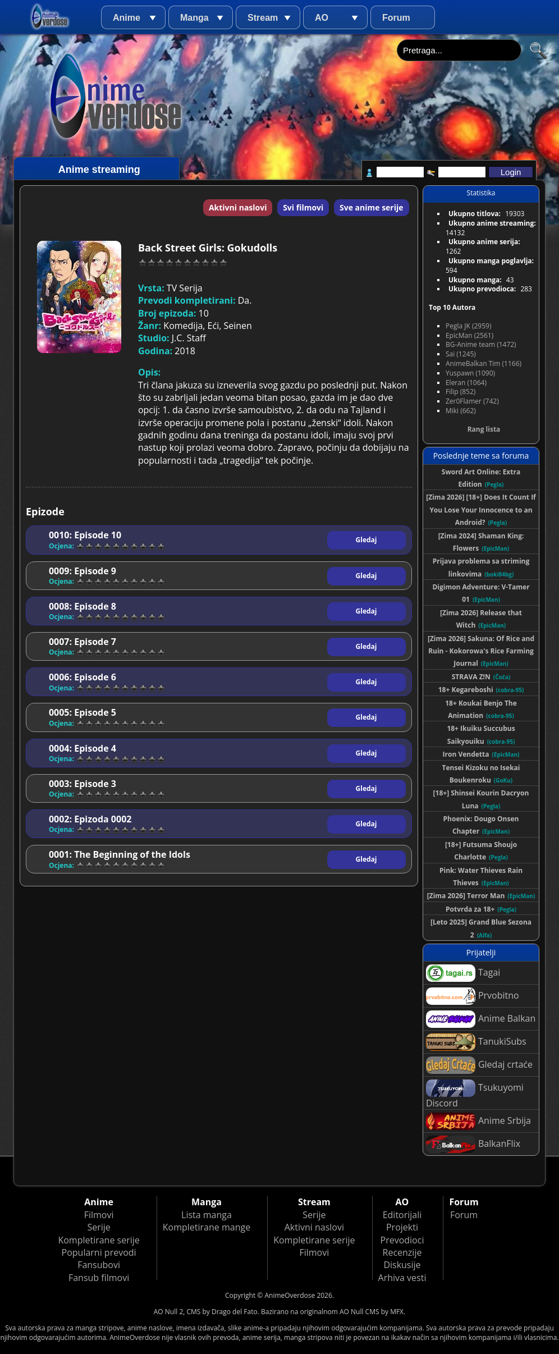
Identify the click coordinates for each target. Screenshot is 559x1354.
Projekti (402, 1227)
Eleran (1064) (466, 382)
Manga (194, 17)
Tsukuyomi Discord (475, 1094)
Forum (396, 17)
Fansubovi (98, 1265)
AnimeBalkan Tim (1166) (483, 363)
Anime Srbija (478, 1121)
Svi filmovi (303, 207)
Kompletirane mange (206, 1227)
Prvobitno (472, 996)
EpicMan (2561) (469, 335)
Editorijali (402, 1215)
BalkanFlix (473, 1144)
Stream (263, 17)
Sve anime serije (372, 207)
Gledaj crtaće (479, 1065)
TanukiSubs (476, 1042)
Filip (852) (460, 391)
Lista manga (206, 1215)
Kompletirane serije (98, 1240)
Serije (98, 1227)
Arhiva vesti (402, 1277)
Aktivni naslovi (238, 207)
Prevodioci (402, 1240)
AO (321, 17)
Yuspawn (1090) (470, 373)
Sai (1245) (461, 354)
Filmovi (99, 1215)
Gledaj (366, 540)
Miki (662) (461, 410)
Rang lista (484, 429)
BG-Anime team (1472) (481, 344)
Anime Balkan (480, 1019)
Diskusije (401, 1265)
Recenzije (402, 1252)
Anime (126, 17)
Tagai (463, 973)
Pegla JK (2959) (469, 326)
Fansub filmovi (98, 1277)
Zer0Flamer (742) (472, 401)
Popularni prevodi (99, 1252)
